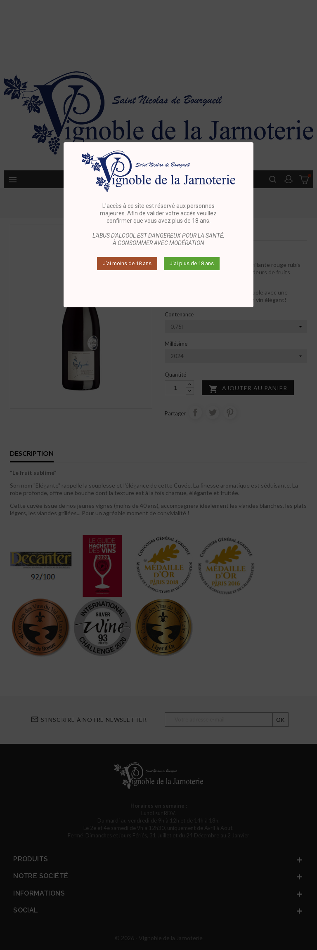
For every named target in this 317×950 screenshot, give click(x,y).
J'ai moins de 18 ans (127, 263)
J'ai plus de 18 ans (192, 263)
